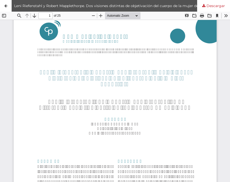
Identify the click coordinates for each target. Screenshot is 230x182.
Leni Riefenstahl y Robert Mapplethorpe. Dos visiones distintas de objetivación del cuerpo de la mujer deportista (113, 6)
